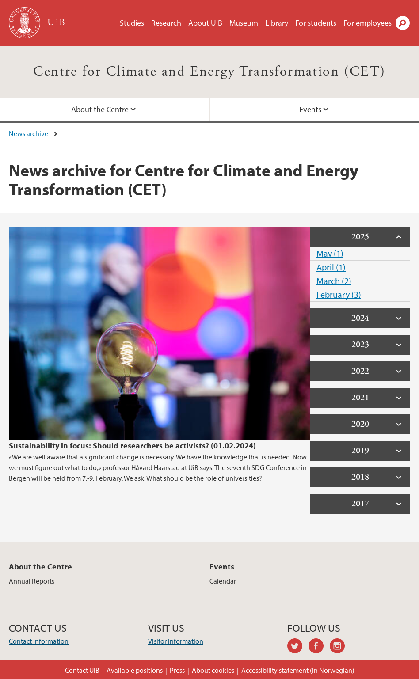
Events (310, 109)
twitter (298, 647)
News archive (28, 133)
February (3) (338, 294)
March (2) (333, 280)
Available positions (135, 670)
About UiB (205, 23)
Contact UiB (82, 670)
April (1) (331, 267)
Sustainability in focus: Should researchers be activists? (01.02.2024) (132, 445)
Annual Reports (31, 581)
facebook (319, 647)
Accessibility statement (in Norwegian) (297, 670)
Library (276, 23)
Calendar (223, 581)
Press (177, 670)
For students (315, 23)
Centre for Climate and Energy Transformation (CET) (209, 71)
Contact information (39, 641)
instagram (340, 647)
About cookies (213, 670)
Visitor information (175, 641)
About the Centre (100, 109)
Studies (132, 23)
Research (166, 23)
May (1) (329, 253)
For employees (367, 23)
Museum (243, 23)
